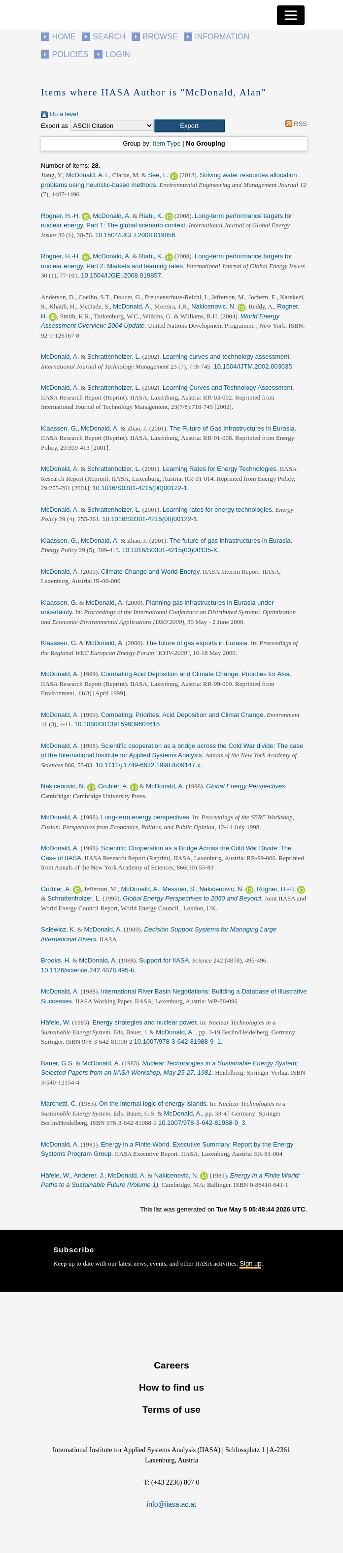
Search (109, 36)
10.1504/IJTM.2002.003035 (253, 366)
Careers (171, 1365)
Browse (159, 36)
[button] (189, 126)
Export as (54, 125)
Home (64, 36)
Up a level (59, 114)
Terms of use (171, 1409)
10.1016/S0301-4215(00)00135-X (170, 550)
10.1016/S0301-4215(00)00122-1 (139, 488)
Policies (70, 54)
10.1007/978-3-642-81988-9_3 (201, 1122)
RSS (294, 123)
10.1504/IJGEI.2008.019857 (121, 275)
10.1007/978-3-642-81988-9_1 (177, 1041)
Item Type (167, 143)
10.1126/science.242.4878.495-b (87, 970)
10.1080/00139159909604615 (117, 724)
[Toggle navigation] (291, 15)
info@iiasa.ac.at (171, 1504)
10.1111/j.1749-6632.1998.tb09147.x (148, 765)
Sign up (250, 1263)
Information (222, 36)
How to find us (171, 1387)
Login (117, 54)
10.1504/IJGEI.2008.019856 (135, 235)
